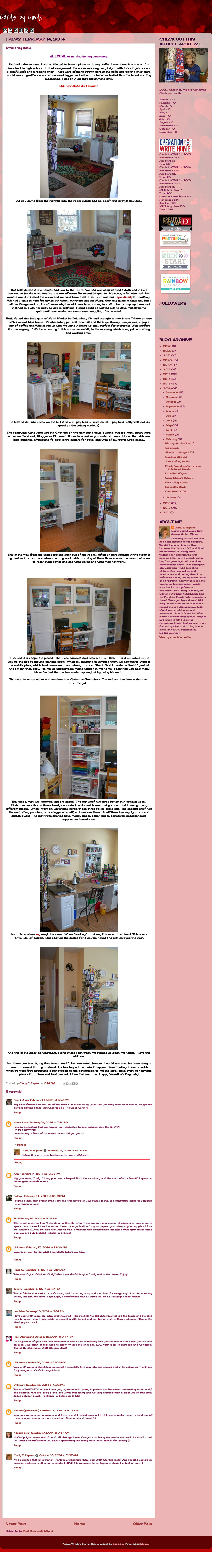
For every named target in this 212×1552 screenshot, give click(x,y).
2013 (167, 503)
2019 (167, 364)
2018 (167, 369)
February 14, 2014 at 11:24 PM (37, 1218)
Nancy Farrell (22, 1432)
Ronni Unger (21, 1100)
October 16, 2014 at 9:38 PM (45, 1384)
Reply (17, 1112)
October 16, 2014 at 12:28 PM (46, 1362)
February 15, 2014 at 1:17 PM (41, 1288)
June (169, 420)
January (171, 497)
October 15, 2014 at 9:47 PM (54, 1336)
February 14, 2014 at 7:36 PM (48, 1122)
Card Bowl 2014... (176, 491)
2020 (168, 360)
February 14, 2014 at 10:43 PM (44, 1196)
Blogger (145, 1543)
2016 (167, 379)
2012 (167, 507)
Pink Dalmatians (24, 1336)
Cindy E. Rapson (32, 1150)
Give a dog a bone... (177, 482)
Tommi (18, 1288)
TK (15, 1218)
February (172, 439)
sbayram (118, 1543)
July (169, 415)
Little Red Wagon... (176, 473)
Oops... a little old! (176, 457)
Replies (21, 1144)
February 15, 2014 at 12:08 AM (46, 1247)
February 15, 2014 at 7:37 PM (45, 1311)
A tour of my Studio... (178, 461)
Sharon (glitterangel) (26, 1410)
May (169, 425)
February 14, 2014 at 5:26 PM (49, 1100)
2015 (167, 383)
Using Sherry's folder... (179, 477)
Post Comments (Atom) (38, 1531)
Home (79, 1524)
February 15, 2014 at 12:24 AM (45, 1269)
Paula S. (19, 1269)
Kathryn (18, 1196)
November (172, 397)
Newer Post (16, 1524)
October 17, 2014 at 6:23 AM (59, 1410)
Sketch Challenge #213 (179, 452)
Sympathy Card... (175, 487)
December (172, 392)
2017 (167, 374)
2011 (166, 512)
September (173, 406)
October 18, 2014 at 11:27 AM (58, 1455)
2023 (167, 346)
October (171, 401)
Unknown (19, 1247)
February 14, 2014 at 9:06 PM (67, 1150)
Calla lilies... (172, 447)
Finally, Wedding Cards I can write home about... (183, 467)
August (170, 411)
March (170, 434)
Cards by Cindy (21, 17)
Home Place (21, 1122)
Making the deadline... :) (179, 443)
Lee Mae (19, 1311)
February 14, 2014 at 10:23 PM (40, 1173)
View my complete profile (175, 637)
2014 (167, 388)
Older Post (142, 1524)
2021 (167, 355)
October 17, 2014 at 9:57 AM (50, 1432)
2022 (167, 350)
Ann (16, 1173)
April (169, 430)
